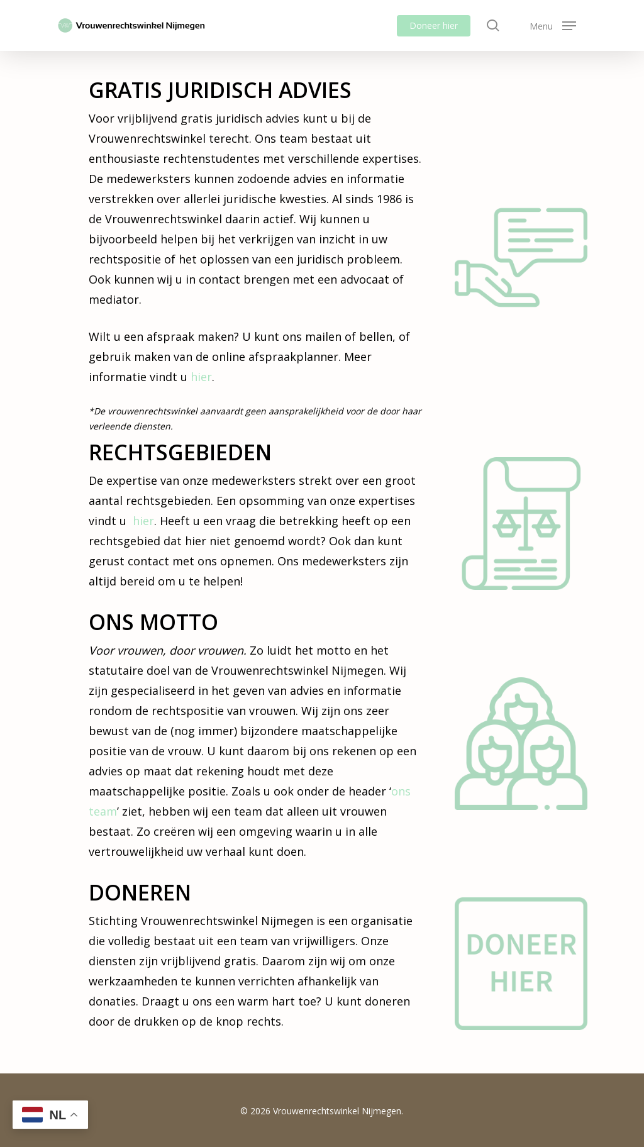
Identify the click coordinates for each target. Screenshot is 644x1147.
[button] (552, 25)
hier (201, 376)
